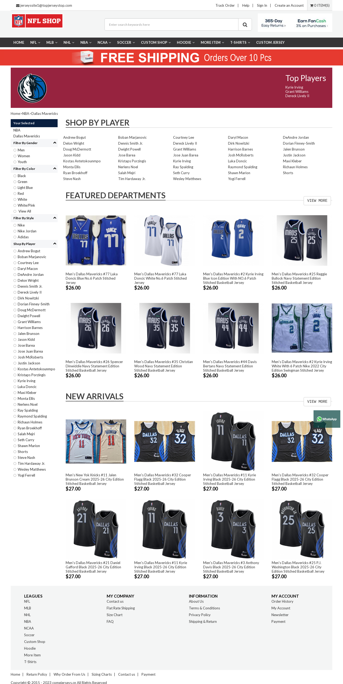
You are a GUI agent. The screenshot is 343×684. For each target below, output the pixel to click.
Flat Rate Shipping (121, 608)
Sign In (262, 5)
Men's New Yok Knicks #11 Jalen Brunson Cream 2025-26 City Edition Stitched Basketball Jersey (95, 479)
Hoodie (186, 42)
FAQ (110, 621)
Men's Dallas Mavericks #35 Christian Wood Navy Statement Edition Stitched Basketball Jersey (163, 366)
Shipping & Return (203, 621)
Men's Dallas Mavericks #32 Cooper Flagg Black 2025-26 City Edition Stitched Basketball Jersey (162, 479)
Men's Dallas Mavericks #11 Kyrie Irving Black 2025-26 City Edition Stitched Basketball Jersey (229, 479)
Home (18, 42)
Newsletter (280, 615)
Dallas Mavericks (44, 113)
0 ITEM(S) (320, 5)
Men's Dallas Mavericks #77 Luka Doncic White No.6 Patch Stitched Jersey (160, 278)
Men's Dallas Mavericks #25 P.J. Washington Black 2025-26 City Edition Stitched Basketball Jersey (298, 567)
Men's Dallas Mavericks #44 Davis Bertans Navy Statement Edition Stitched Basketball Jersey (230, 366)
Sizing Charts (102, 674)
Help (245, 5)
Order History (282, 601)
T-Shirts (240, 42)
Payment (278, 621)
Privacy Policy (200, 615)
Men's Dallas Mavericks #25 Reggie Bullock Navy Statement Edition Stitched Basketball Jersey (299, 278)
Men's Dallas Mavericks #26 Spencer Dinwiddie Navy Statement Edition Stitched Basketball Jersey (94, 366)
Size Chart (114, 615)
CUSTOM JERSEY (270, 42)
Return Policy (37, 674)
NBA (85, 42)
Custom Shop (156, 42)
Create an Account (289, 5)
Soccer (126, 42)
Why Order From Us (69, 674)
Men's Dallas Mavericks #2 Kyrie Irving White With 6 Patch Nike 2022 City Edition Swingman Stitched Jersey (302, 366)
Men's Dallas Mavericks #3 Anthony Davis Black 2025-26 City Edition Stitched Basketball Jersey (231, 567)
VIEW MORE (317, 201)
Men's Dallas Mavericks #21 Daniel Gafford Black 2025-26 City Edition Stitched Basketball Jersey (93, 567)
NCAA (104, 42)
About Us (196, 601)
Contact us (115, 601)
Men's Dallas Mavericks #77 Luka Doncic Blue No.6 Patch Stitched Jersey (92, 278)
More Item (212, 42)
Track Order (225, 5)
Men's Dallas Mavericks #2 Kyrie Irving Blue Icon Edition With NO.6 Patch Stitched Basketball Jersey (233, 278)
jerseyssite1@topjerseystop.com (46, 5)
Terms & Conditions (204, 608)
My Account (280, 608)
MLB (51, 42)
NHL (69, 42)
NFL (35, 42)
